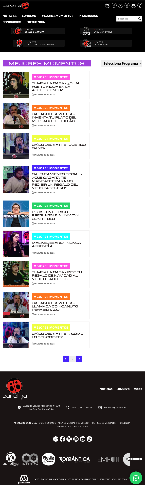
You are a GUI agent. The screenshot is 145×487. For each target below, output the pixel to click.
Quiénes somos (47, 422)
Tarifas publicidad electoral (72, 426)
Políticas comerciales (103, 422)
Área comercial (66, 422)
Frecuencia (35, 22)
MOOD (138, 389)
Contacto (83, 422)
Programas (88, 16)
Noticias (10, 16)
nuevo (29, 16)
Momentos (57, 16)
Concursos (12, 22)
